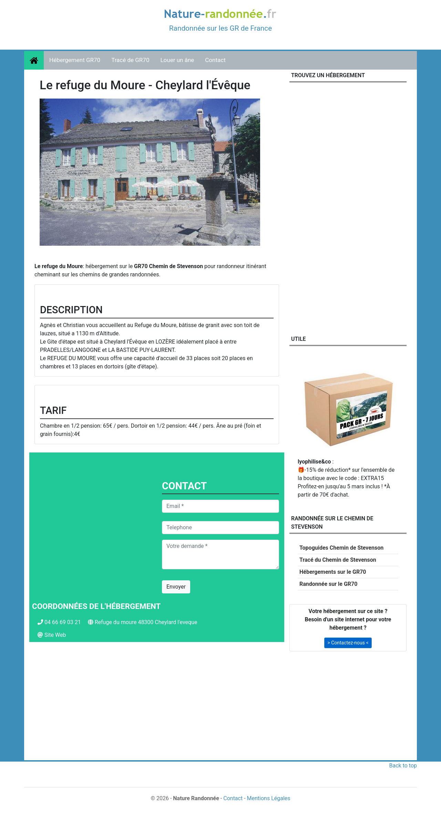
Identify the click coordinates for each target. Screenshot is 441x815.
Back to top (403, 765)
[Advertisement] (157, 707)
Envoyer (176, 586)
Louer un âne (177, 60)
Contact (215, 60)
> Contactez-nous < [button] (347, 642)
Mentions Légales (268, 798)
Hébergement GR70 (74, 60)
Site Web (55, 635)
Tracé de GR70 (130, 60)
